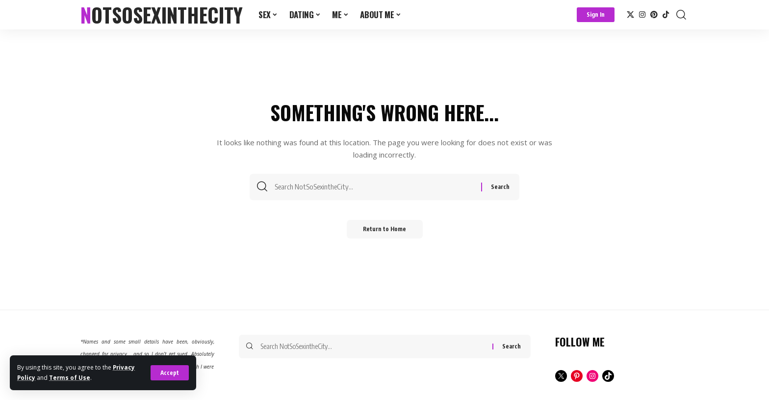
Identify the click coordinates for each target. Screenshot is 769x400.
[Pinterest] (654, 14)
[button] (169, 373)
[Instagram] (642, 14)
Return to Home (385, 232)
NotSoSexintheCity (161, 15)
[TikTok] (665, 14)
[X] (630, 14)
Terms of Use (70, 377)
